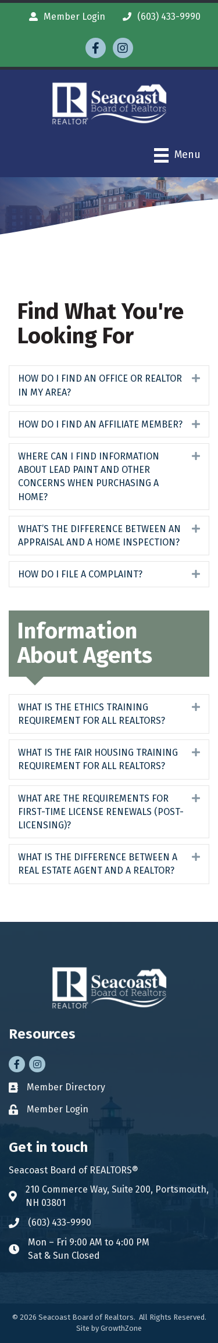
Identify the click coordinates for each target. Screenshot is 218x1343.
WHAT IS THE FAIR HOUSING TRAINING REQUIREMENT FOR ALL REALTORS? (98, 759)
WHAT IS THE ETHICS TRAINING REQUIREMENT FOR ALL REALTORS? (91, 714)
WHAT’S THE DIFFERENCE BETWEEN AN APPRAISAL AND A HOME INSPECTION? (99, 535)
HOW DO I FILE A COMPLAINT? (80, 574)
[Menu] (177, 155)
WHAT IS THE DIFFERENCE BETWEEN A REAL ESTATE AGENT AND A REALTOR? (97, 864)
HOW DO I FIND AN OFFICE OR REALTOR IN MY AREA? (100, 385)
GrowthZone (121, 1328)
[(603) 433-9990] (159, 16)
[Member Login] (64, 16)
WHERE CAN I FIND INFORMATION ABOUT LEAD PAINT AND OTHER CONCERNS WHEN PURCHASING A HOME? (88, 476)
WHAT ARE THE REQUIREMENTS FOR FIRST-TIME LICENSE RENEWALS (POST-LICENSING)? (101, 812)
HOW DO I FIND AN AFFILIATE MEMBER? (100, 424)
